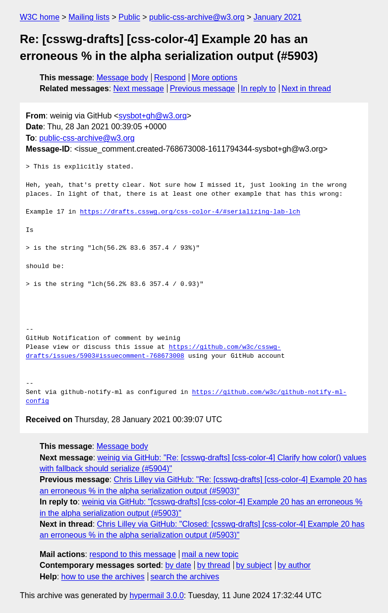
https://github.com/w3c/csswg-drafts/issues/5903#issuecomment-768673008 (153, 352)
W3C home (39, 17)
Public (129, 17)
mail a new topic (210, 554)
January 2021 (278, 17)
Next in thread (306, 88)
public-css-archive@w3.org (196, 17)
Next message (138, 88)
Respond (170, 77)
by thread (213, 565)
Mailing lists (89, 17)
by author (294, 565)
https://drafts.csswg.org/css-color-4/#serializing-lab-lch (190, 212)
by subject (254, 565)
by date (178, 565)
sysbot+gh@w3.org (152, 115)
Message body (122, 77)
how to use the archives (103, 576)
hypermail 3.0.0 (156, 595)
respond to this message (132, 554)
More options (215, 77)
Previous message (202, 88)
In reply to (258, 88)
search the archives (185, 576)
